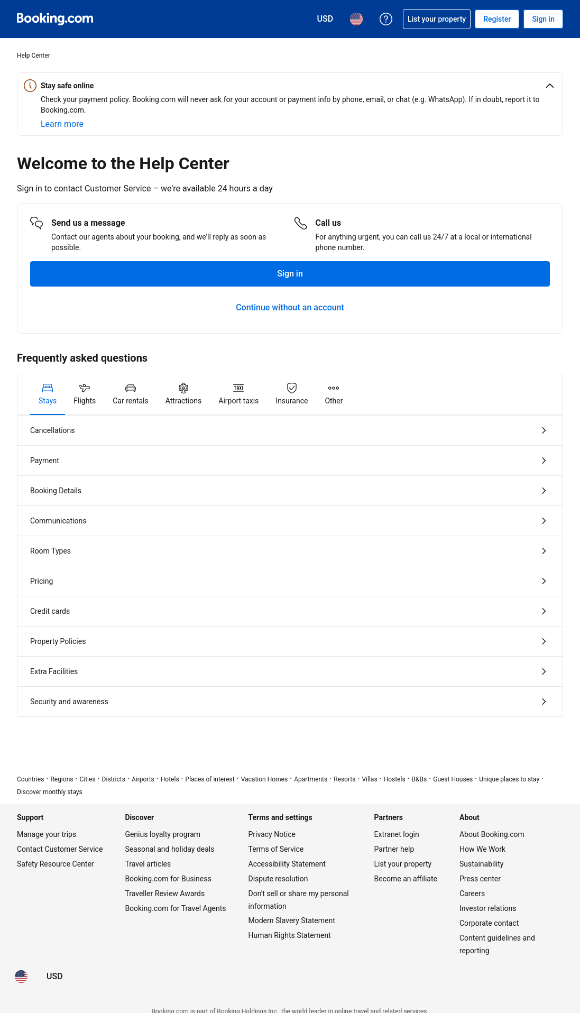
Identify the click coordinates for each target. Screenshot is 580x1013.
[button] (290, 85)
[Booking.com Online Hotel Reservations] (55, 19)
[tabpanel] (290, 566)
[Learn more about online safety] (62, 124)
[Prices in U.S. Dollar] (54, 976)
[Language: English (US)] (21, 976)
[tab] (47, 394)
